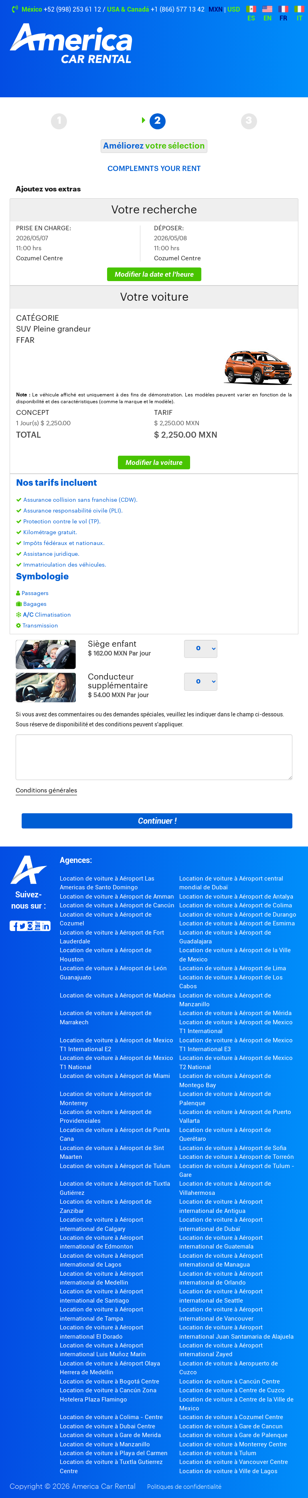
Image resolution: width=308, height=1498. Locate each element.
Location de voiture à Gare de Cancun (231, 1426)
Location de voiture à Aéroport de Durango (237, 914)
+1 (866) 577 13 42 (178, 9)
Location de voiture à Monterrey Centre (233, 1444)
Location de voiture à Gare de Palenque (233, 1435)
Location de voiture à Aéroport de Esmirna (237, 923)
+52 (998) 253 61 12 (72, 9)
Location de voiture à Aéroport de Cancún (117, 905)
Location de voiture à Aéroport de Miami (115, 1076)
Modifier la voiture (154, 462)
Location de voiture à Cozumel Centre (231, 1417)
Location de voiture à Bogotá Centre (109, 1381)
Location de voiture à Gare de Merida (110, 1435)
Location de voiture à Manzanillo (105, 1444)
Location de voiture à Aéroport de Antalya (236, 896)
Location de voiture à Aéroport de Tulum (115, 1166)
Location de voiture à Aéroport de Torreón (236, 1156)
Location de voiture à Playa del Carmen (114, 1453)
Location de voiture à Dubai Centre (107, 1426)
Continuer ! (157, 821)
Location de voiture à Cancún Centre (229, 1381)
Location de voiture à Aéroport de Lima (232, 968)
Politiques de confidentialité (184, 1487)
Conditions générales (46, 791)
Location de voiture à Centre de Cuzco (232, 1390)
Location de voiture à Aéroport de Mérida (235, 1013)
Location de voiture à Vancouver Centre (233, 1462)
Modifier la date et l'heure (154, 274)
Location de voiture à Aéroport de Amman (117, 896)
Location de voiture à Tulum (217, 1453)
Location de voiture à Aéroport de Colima (235, 905)
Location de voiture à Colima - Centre (111, 1417)
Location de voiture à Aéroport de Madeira (117, 995)
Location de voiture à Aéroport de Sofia (232, 1148)
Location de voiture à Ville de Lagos (228, 1471)
